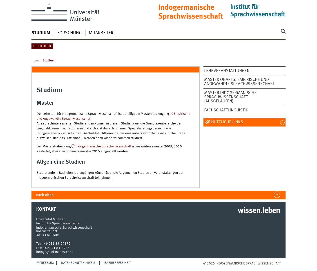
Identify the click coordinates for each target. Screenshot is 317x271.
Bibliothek (42, 46)
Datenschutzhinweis (78, 263)
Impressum (45, 263)
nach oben (45, 195)
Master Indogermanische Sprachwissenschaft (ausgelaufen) (230, 97)
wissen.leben (259, 211)
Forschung (69, 33)
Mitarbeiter (101, 33)
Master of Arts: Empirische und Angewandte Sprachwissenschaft (239, 82)
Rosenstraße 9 (46, 231)
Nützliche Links (227, 122)
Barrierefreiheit (117, 263)
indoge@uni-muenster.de (55, 252)
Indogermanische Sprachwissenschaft (103, 146)
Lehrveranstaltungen (227, 71)
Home (35, 60)
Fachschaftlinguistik (226, 110)
